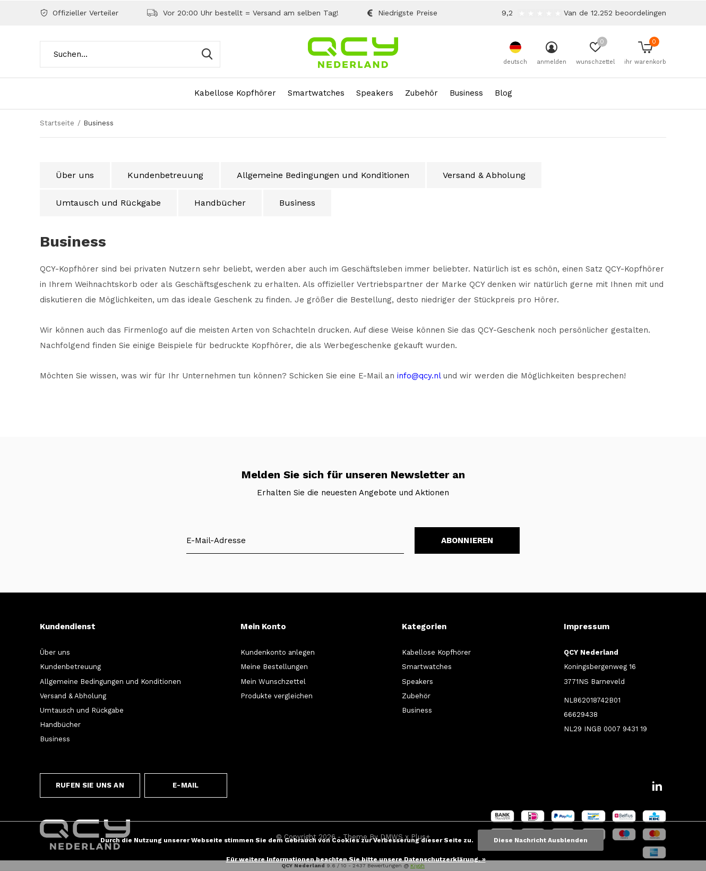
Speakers (374, 93)
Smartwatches (316, 93)
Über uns (75, 175)
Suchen (205, 54)
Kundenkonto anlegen (277, 652)
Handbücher (220, 203)
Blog (503, 93)
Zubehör (421, 93)
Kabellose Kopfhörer (235, 93)
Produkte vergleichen (276, 696)
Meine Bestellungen (274, 667)
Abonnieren (467, 540)
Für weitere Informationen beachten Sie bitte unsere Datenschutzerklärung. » (356, 859)
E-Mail (186, 785)
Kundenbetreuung (165, 175)
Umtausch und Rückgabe (108, 203)
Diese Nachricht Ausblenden (541, 840)
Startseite (57, 123)
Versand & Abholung (484, 175)
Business (466, 93)
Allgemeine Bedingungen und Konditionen (323, 175)
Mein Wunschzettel (273, 682)
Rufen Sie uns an (90, 785)
